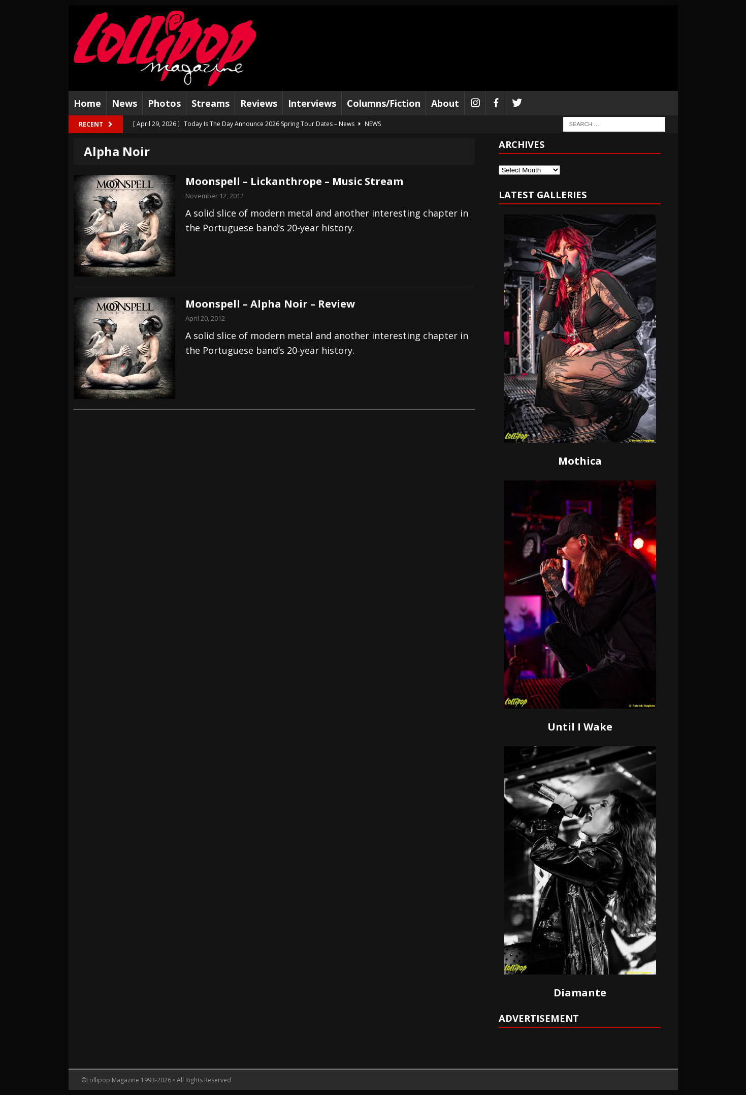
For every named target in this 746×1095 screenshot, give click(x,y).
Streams (210, 103)
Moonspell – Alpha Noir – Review (270, 304)
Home (87, 103)
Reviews (258, 103)
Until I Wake (579, 727)
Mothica (580, 461)
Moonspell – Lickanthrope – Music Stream (294, 181)
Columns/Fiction (383, 103)
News (124, 103)
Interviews (312, 103)
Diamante (580, 992)
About (445, 103)
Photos (164, 103)
